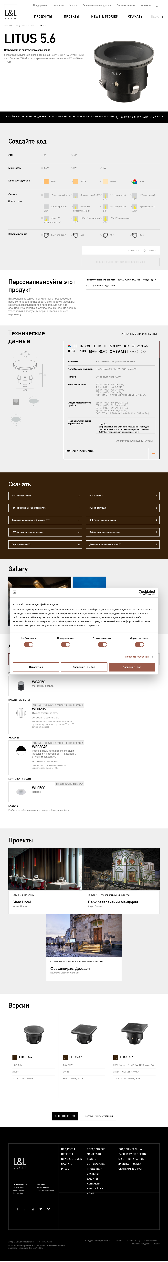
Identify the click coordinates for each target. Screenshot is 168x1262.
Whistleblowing (151, 1241)
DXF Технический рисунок (102, 521)
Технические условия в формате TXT (31, 521)
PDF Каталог (96, 496)
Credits (156, 1245)
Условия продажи (140, 1245)
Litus (31, 26)
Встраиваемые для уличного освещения (27, 51)
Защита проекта (129, 1165)
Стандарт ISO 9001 (130, 1170)
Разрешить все (132, 667)
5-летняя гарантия (131, 1160)
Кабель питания (17, 235)
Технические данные (34, 117)
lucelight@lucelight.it (46, 1191)
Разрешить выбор (84, 667)
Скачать (135, 16)
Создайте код (12, 117)
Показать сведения (137, 656)
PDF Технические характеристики (29, 509)
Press (65, 1170)
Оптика (12, 195)
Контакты (146, 5)
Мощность (14, 169)
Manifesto (58, 5)
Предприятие (40, 5)
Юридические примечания (98, 1241)
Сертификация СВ (21, 545)
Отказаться (36, 667)
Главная (8, 26)
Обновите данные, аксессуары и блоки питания (120, 262)
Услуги (73, 5)
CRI (10, 156)
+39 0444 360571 (45, 1188)
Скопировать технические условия (134, 441)
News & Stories (104, 16)
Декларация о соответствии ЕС (105, 545)
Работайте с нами (95, 1192)
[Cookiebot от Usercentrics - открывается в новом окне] (141, 592)
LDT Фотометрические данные (27, 533)
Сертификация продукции (97, 5)
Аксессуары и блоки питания (86, 117)
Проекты (71, 16)
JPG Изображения (21, 496)
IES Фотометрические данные (104, 533)
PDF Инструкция (97, 509)
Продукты (43, 16)
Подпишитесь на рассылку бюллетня (132, 1152)
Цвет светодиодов (19, 181)
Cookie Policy (133, 1241)
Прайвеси (119, 1241)
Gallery (62, 117)
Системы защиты (126, 5)
